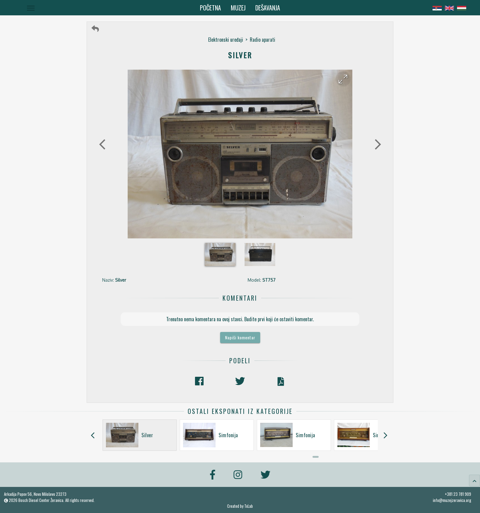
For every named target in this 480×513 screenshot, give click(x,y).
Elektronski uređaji (225, 39)
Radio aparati (262, 39)
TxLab (248, 506)
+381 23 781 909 (458, 494)
